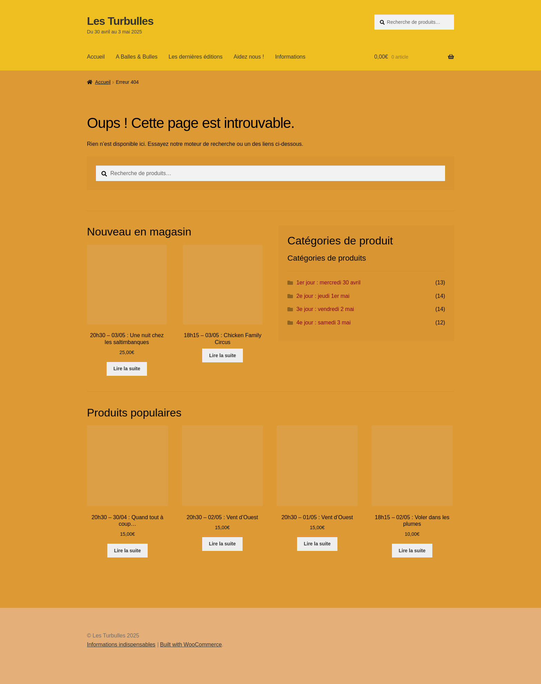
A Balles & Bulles (137, 57)
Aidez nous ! (249, 57)
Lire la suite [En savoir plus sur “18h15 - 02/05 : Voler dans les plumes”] (412, 550)
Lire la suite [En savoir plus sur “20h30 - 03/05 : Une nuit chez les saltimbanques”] (127, 368)
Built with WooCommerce (191, 644)
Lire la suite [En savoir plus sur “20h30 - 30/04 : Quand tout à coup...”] (127, 550)
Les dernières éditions (196, 57)
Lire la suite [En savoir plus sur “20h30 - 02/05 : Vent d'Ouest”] (222, 543)
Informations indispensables (121, 644)
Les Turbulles (120, 21)
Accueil (96, 57)
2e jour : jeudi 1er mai (323, 296)
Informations (290, 57)
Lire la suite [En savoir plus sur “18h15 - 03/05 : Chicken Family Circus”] (222, 355)
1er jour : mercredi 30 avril (328, 282)
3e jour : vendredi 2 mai (325, 309)
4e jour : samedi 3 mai (323, 322)
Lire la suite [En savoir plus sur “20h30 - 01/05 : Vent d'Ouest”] (317, 543)
